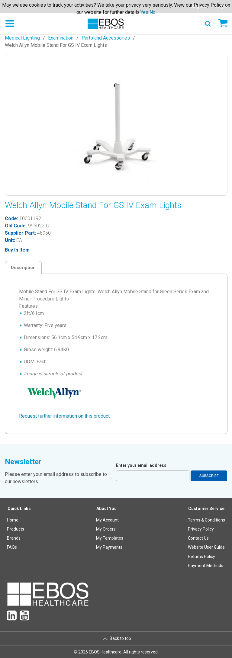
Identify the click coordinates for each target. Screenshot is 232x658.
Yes (144, 12)
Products (15, 529)
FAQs (12, 547)
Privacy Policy (201, 529)
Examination (60, 38)
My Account (107, 520)
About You (106, 508)
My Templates (109, 538)
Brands (14, 538)
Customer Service (206, 508)
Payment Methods (205, 565)
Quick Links (19, 508)
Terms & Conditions (206, 520)
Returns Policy (201, 556)
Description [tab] (23, 267)
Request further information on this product (64, 416)
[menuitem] (19, 538)
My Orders (106, 529)
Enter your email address (141, 465)
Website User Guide (206, 547)
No (153, 12)
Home (12, 520)
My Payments (109, 547)
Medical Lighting (22, 38)
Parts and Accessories (106, 38)
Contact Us (198, 538)
